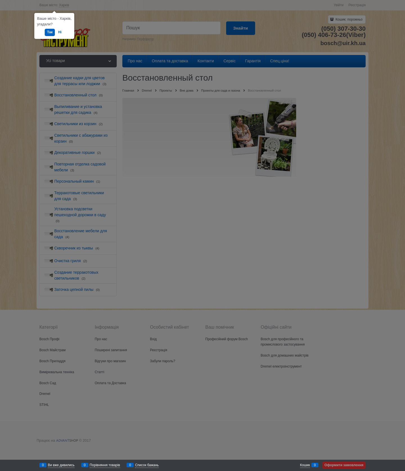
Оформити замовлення (344, 465)
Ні (60, 32)
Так (50, 32)
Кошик (305, 465)
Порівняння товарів (105, 465)
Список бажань (147, 465)
